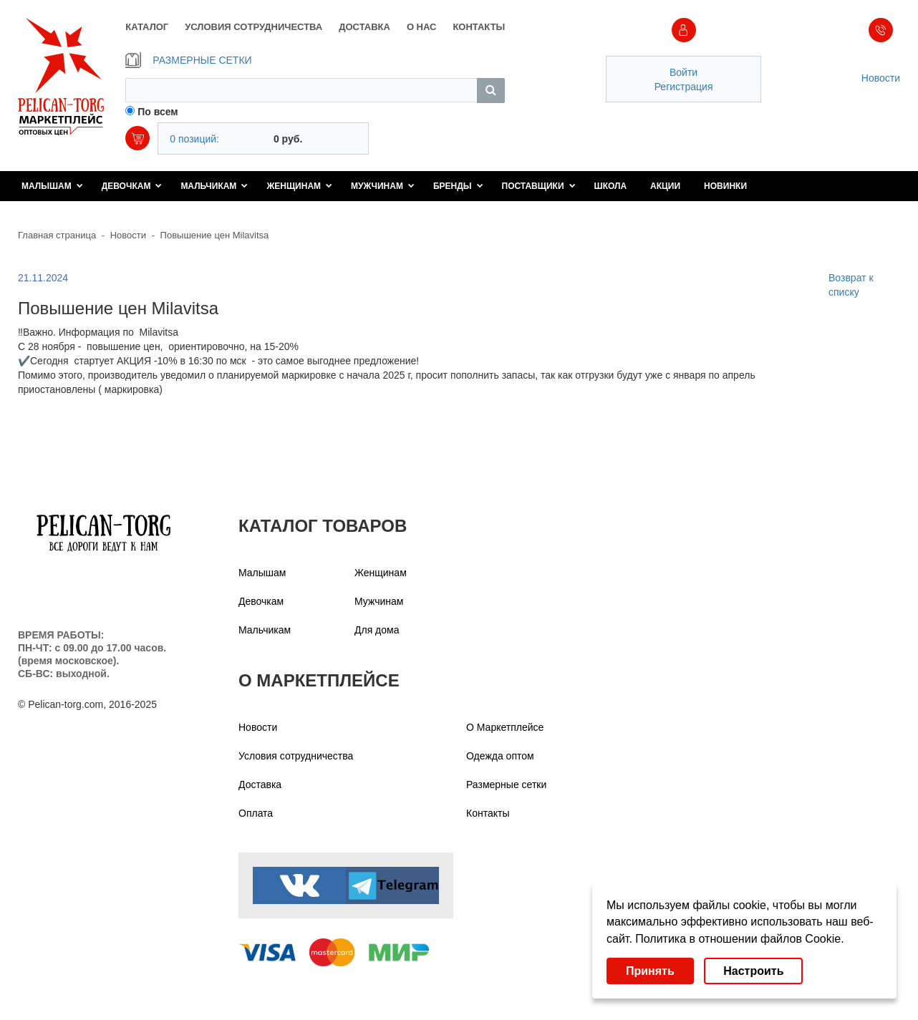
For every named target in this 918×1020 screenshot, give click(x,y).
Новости (880, 78)
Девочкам (132, 186)
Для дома (377, 630)
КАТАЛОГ (146, 26)
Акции (665, 186)
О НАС (422, 26)
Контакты (487, 813)
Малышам (52, 186)
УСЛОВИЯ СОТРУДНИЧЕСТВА (253, 26)
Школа (610, 186)
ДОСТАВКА (364, 26)
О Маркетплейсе (504, 727)
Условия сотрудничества (295, 756)
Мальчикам (214, 186)
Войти (683, 72)
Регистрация (683, 86)
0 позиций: (194, 139)
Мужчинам (383, 186)
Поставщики (539, 186)
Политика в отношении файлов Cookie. (739, 939)
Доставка (259, 784)
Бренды (458, 186)
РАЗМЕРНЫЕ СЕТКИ (188, 60)
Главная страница (57, 235)
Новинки (725, 186)
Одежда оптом (500, 756)
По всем (157, 111)
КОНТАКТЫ (479, 26)
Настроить (753, 971)
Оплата (255, 813)
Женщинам (299, 186)
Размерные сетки (506, 784)
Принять (650, 971)
